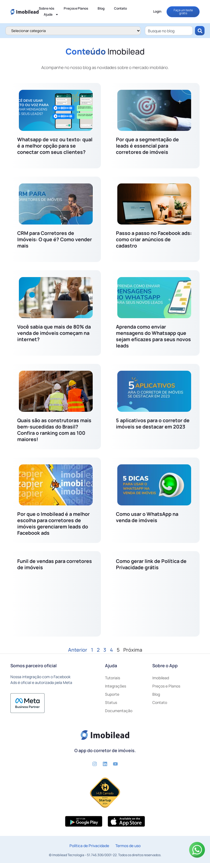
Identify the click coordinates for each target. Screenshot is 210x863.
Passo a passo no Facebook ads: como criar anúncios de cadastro (154, 239)
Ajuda (51, 14)
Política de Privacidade (89, 845)
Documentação (118, 710)
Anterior (77, 649)
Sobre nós (46, 8)
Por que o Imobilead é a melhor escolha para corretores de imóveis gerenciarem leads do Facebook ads (53, 523)
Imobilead (160, 677)
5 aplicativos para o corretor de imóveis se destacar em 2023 (152, 423)
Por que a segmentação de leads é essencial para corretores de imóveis (147, 145)
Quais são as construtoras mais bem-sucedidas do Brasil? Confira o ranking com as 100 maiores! (54, 429)
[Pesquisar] (200, 30)
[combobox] (169, 30)
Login (157, 11)
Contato (120, 8)
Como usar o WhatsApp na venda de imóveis (147, 517)
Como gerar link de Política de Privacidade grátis (151, 564)
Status (111, 702)
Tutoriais (112, 677)
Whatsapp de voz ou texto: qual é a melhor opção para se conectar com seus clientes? (54, 145)
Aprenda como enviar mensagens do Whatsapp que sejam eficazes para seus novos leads (153, 336)
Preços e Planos (76, 8)
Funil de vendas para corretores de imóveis (54, 564)
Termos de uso (128, 845)
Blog (101, 8)
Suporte (112, 694)
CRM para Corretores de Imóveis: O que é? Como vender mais (54, 239)
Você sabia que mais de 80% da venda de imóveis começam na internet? (54, 333)
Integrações (115, 686)
